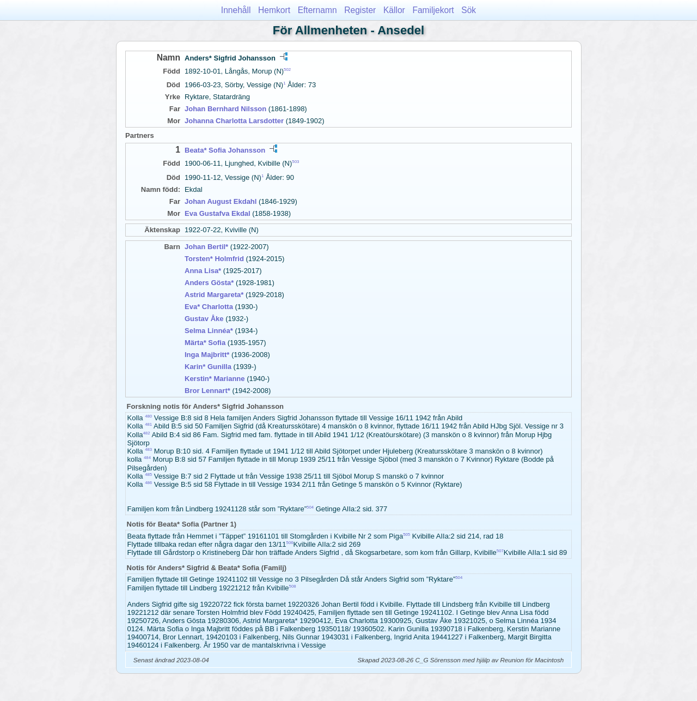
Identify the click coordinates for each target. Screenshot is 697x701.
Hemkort (274, 10)
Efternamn (317, 10)
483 (148, 449)
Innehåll (236, 10)
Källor (394, 10)
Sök (468, 10)
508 (292, 586)
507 (500, 550)
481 (148, 424)
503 (295, 161)
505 (406, 534)
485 (148, 474)
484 (147, 457)
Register (360, 10)
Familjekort (433, 10)
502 (287, 69)
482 (146, 433)
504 (310, 507)
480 (148, 416)
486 (148, 482)
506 (290, 542)
